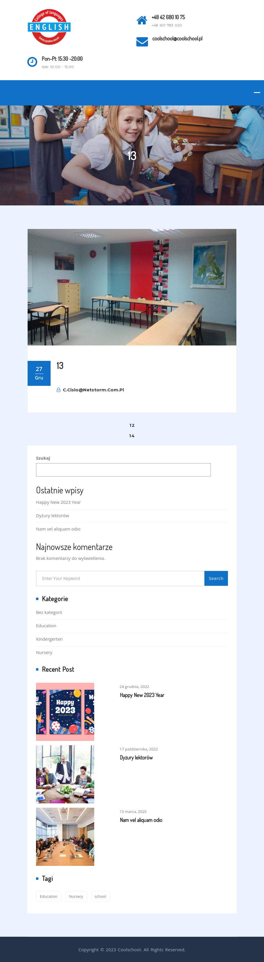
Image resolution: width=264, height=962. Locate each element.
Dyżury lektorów (52, 515)
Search (216, 578)
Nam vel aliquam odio (58, 529)
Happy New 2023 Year (58, 502)
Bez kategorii (49, 612)
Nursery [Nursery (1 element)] (76, 896)
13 (60, 365)
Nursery (44, 652)
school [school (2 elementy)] (100, 896)
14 (132, 435)
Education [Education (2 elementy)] (48, 896)
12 (132, 425)
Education (46, 625)
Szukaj (43, 458)
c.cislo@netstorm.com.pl (90, 390)
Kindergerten (49, 639)
